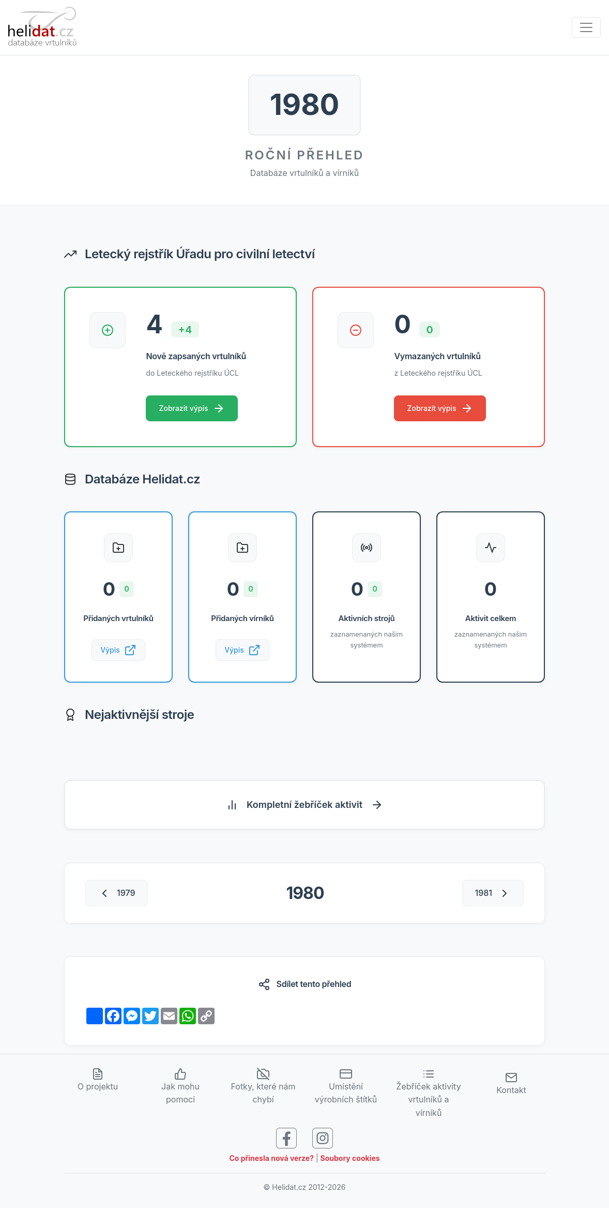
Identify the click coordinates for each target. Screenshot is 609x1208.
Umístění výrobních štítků (346, 1088)
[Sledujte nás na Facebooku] (286, 1140)
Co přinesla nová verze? (271, 1160)
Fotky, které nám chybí (263, 1088)
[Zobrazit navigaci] (586, 27)
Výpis (118, 651)
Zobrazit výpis (192, 409)
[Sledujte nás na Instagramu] (322, 1140)
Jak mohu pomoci (180, 1088)
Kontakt (511, 1085)
